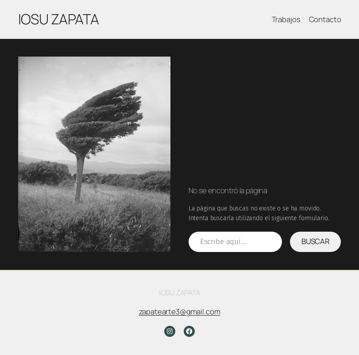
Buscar (315, 241)
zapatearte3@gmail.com (179, 311)
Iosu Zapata (58, 19)
